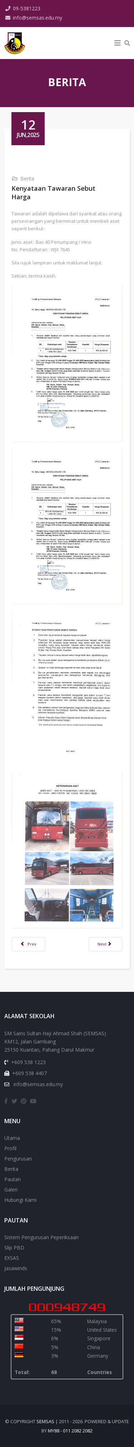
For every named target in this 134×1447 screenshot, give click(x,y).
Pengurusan (18, 1158)
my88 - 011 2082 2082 (70, 1430)
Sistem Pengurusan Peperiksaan (41, 1237)
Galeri (11, 1189)
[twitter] (14, 1101)
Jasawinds (15, 1268)
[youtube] (33, 1101)
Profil (10, 1148)
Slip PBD (14, 1247)
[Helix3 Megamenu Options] (117, 43)
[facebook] (6, 1101)
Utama (12, 1138)
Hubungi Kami (20, 1199)
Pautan (12, 1179)
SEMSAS (45, 1421)
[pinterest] (23, 1101)
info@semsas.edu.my (37, 17)
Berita (27, 178)
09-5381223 (26, 8)
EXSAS (11, 1257)
